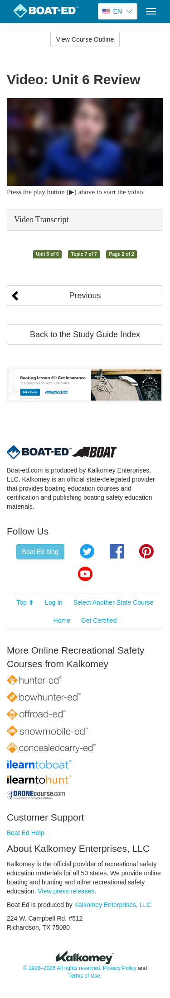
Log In (54, 602)
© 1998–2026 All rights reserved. (62, 968)
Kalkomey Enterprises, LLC (112, 904)
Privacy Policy (119, 968)
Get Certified (99, 620)
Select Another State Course (113, 602)
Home (61, 620)
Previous (85, 295)
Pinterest (146, 551)
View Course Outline (85, 39)
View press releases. (67, 891)
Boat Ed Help (25, 832)
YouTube (85, 574)
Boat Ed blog (40, 551)
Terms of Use (84, 976)
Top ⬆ (25, 602)
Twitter (87, 551)
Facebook (117, 551)
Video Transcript (41, 219)
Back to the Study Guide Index (85, 334)
